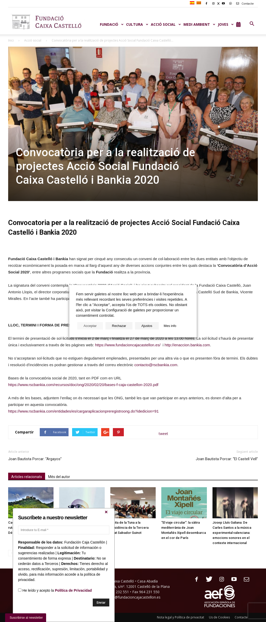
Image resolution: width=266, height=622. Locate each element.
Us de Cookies (219, 617)
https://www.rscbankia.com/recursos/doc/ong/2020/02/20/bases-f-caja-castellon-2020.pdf (83, 384)
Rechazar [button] (119, 326)
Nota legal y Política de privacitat (180, 617)
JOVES (226, 24)
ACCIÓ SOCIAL (166, 24)
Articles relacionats (26, 477)
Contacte (244, 3)
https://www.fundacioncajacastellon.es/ (128, 345)
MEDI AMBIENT (199, 24)
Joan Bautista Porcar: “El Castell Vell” (227, 459)
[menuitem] (193, 3)
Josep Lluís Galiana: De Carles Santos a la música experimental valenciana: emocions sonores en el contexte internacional (231, 533)
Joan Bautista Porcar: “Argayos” (35, 459)
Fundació (112, 24)
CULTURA (137, 24)
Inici (11, 40)
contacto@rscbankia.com (155, 365)
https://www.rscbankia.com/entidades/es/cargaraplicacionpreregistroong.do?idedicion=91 (83, 411)
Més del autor (59, 477)
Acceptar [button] (90, 326)
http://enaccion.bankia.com (187, 345)
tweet (163, 433)
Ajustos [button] (146, 326)
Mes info (170, 325)
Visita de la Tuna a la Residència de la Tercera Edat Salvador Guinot (129, 528)
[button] (252, 24)
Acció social (32, 40)
